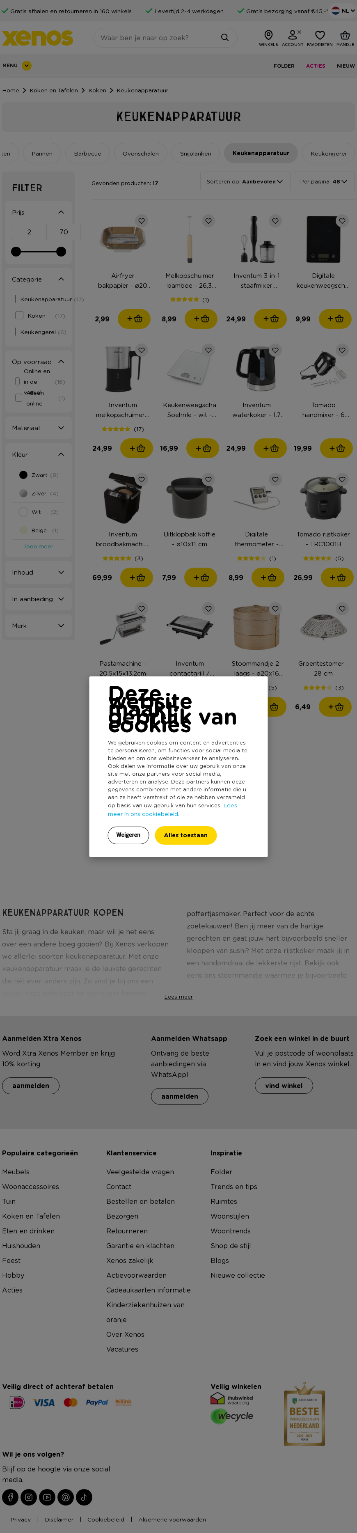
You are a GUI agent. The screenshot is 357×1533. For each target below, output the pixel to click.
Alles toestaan (186, 835)
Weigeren (129, 835)
